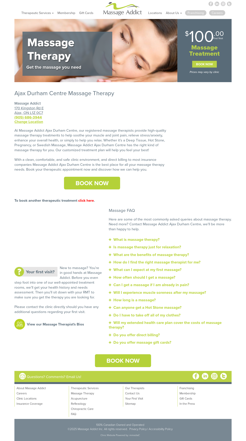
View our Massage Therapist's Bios (55, 324)
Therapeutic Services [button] (37, 13)
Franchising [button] (196, 13)
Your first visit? (40, 272)
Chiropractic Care (82, 409)
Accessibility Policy (161, 429)
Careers (22, 393)
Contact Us (132, 393)
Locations (155, 13)
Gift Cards (86, 13)
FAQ (73, 414)
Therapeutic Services (85, 388)
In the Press (187, 403)
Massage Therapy (82, 393)
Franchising (187, 388)
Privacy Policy (138, 429)
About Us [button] (174, 13)
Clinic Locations (27, 398)
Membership (66, 13)
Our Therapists (134, 388)
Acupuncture (79, 398)
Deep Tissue (136, 140)
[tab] (170, 239)
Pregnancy (22, 144)
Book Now (204, 64)
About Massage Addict (31, 388)
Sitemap (130, 403)
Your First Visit (134, 398)
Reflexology (78, 403)
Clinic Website (108, 435)
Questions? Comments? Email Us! (54, 376)
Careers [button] (217, 13)
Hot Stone (156, 140)
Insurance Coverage (30, 403)
